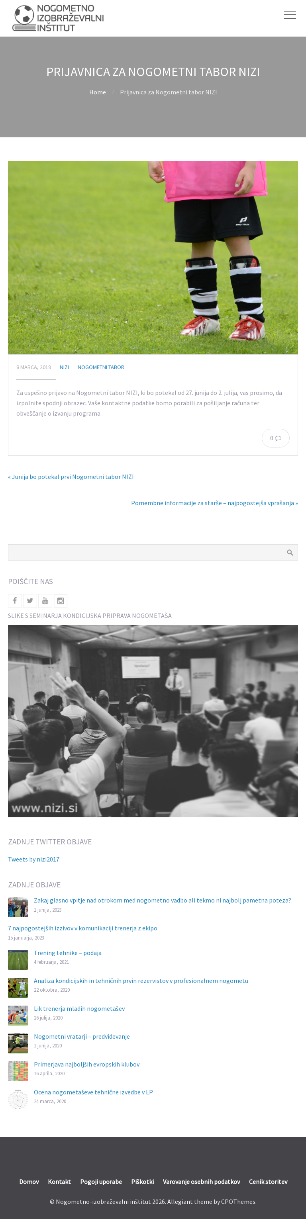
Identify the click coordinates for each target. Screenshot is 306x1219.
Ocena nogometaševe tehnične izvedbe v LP (93, 1092)
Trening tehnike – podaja (68, 953)
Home (97, 92)
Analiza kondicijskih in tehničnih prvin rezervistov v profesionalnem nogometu (141, 981)
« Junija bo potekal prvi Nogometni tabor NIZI (71, 477)
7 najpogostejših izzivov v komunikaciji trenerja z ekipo (82, 928)
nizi (64, 367)
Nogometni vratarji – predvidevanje (82, 1036)
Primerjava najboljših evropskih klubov (86, 1064)
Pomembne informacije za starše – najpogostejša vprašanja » (214, 503)
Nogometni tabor (101, 367)
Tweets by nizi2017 (33, 859)
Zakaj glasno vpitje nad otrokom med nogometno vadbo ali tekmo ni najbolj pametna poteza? (162, 900)
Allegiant (180, 1201)
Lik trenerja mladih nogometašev (79, 1008)
